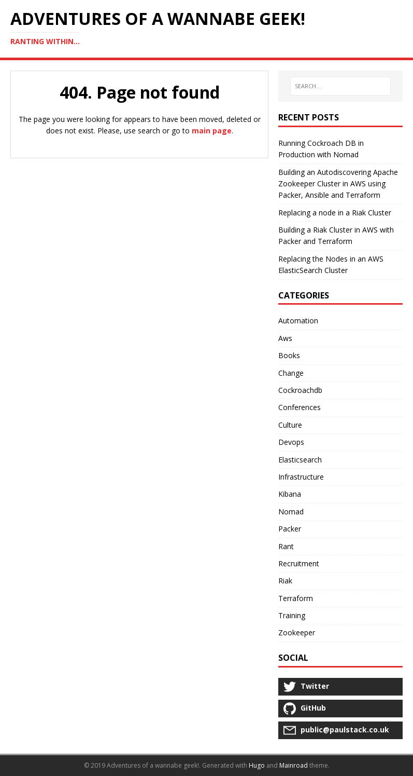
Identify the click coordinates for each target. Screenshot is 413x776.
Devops (291, 442)
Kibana (289, 494)
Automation (298, 320)
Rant (286, 546)
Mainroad (293, 765)
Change (291, 373)
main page (212, 130)
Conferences (299, 407)
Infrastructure (301, 477)
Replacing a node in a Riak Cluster (334, 212)
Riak (285, 581)
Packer (289, 529)
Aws (285, 338)
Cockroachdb (300, 390)
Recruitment (298, 563)
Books (289, 355)
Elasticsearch (300, 460)
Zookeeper (296, 632)
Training (291, 615)
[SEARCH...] (340, 86)
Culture (290, 425)
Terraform (295, 598)
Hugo (257, 765)
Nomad (291, 511)
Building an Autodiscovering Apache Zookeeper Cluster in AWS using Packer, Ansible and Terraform (338, 183)
